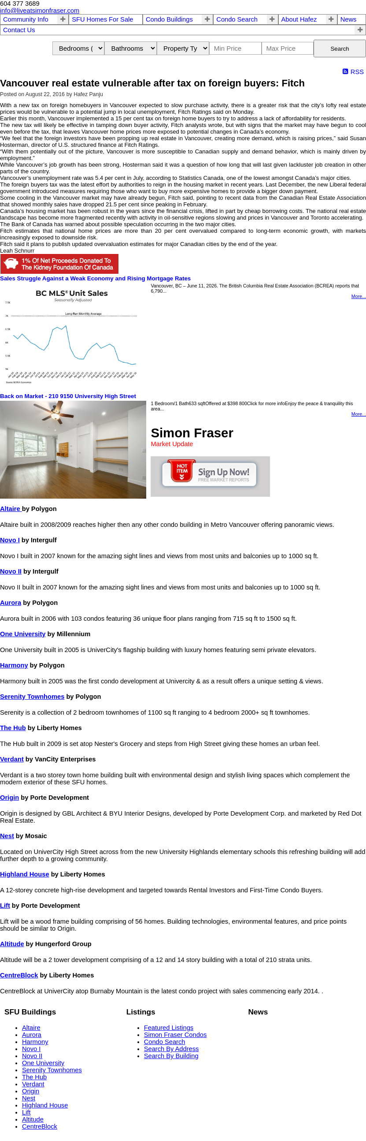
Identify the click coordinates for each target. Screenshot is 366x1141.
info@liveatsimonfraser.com (39, 10)
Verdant (12, 759)
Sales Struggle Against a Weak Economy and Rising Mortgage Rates (95, 278)
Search (339, 48)
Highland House (24, 874)
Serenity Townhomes (32, 696)
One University (22, 634)
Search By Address (171, 1048)
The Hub (13, 727)
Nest (7, 835)
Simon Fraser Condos (175, 1034)
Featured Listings (168, 1027)
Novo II (11, 571)
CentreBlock (19, 975)
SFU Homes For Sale (102, 19)
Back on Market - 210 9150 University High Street (68, 396)
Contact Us (19, 30)
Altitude (12, 943)
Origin (9, 797)
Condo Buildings (169, 19)
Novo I (10, 540)
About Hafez (299, 19)
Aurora (10, 602)
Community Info (25, 19)
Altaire (11, 508)
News (348, 19)
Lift (5, 905)
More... (358, 296)
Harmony (14, 665)
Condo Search (237, 19)
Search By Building (171, 1055)
